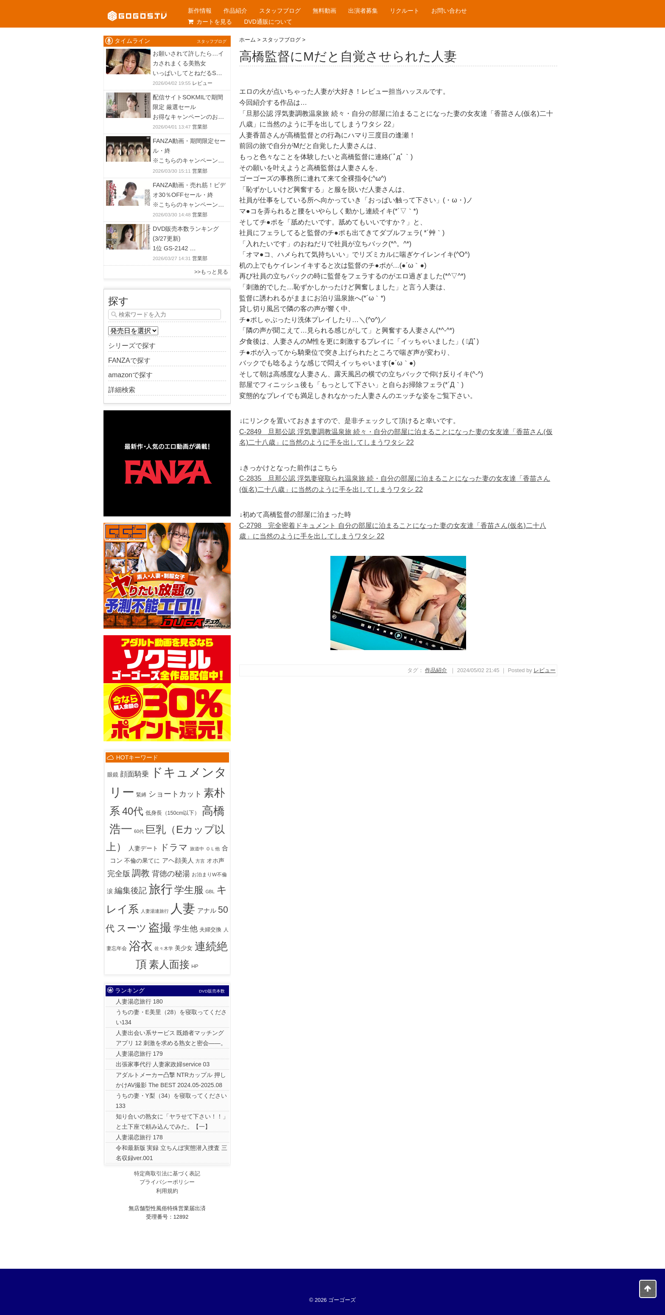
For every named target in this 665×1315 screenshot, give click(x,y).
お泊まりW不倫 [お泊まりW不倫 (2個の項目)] (209, 874)
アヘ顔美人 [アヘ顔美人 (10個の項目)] (178, 860)
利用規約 (167, 1191)
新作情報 (200, 10)
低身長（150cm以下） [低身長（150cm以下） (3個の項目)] (172, 813)
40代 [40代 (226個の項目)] (132, 811)
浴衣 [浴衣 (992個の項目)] (141, 946)
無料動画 (324, 10)
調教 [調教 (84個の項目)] (141, 873)
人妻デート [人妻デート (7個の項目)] (143, 848)
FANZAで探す (129, 360)
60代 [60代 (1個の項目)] (139, 831)
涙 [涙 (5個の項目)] (110, 891)
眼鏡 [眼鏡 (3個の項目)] (112, 775)
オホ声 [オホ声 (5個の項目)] (215, 861)
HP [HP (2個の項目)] (194, 966)
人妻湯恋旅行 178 (139, 1137)
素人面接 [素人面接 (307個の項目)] (169, 964)
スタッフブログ (280, 10)
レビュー (545, 670)
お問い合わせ (449, 10)
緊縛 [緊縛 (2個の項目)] (141, 794)
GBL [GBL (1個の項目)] (210, 891)
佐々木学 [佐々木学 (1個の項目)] (163, 948)
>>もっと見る (211, 272)
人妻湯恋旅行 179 (139, 1053)
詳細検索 (121, 389)
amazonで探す (130, 375)
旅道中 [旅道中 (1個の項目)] (197, 848)
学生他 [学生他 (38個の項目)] (185, 928)
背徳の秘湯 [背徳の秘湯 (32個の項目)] (171, 873)
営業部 (199, 126)
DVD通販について (268, 21)
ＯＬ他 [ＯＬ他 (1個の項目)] (213, 848)
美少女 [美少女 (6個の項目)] (184, 948)
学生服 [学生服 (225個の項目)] (189, 889)
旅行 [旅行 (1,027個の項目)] (161, 889)
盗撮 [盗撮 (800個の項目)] (159, 927)
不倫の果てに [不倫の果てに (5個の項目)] (142, 861)
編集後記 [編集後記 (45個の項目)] (131, 890)
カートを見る (210, 21)
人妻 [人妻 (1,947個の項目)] (182, 908)
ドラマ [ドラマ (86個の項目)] (174, 847)
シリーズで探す (132, 345)
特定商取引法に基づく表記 (167, 1173)
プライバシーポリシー (167, 1182)
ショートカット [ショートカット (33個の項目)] (175, 793)
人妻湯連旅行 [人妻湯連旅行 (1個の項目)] (155, 911)
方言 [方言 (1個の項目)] (200, 861)
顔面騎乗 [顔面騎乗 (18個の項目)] (134, 774)
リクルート (404, 10)
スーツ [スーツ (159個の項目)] (132, 928)
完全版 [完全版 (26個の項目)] (118, 873)
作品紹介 (235, 10)
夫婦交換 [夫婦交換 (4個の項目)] (210, 929)
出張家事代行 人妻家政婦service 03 (163, 1064)
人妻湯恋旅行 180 (139, 1001)
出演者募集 (363, 10)
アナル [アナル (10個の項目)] (206, 910)
